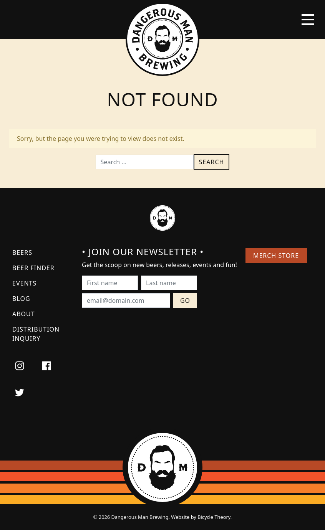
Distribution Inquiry (36, 334)
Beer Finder (33, 268)
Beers (22, 252)
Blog (21, 298)
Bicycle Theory (213, 516)
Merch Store (276, 255)
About (23, 314)
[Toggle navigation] (308, 19)
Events (24, 283)
